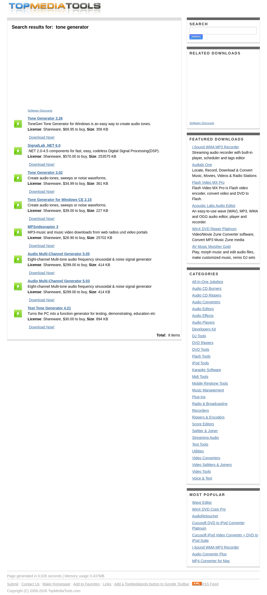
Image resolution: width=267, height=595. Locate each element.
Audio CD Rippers (206, 295)
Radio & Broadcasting (209, 404)
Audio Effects (203, 316)
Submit (13, 584)
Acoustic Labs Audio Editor (214, 206)
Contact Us (30, 584)
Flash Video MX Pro (208, 182)
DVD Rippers (203, 343)
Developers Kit (204, 329)
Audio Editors (203, 309)
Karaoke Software (206, 370)
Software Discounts (40, 110)
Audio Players (203, 322)
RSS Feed (205, 584)
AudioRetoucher (205, 516)
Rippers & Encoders (208, 417)
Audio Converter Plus (209, 554)
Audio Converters (206, 302)
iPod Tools (200, 363)
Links (107, 584)
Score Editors (203, 424)
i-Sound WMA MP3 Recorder (215, 147)
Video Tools (201, 471)
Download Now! (41, 137)
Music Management (208, 390)
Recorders (200, 410)
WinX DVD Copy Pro (209, 509)
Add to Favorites (86, 584)
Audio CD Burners (207, 288)
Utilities (198, 451)
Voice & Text (202, 478)
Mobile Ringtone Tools (210, 383)
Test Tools (200, 444)
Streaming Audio (205, 437)
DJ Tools (199, 336)
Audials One (202, 165)
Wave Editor (202, 502)
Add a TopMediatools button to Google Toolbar (151, 584)
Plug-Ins (198, 397)
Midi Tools (200, 377)
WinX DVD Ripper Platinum (214, 229)
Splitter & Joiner (205, 431)
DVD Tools (200, 349)
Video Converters (206, 458)
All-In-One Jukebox (207, 282)
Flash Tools (201, 356)
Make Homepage (56, 584)
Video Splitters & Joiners (212, 465)
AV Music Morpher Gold (211, 246)
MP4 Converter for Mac (211, 561)
